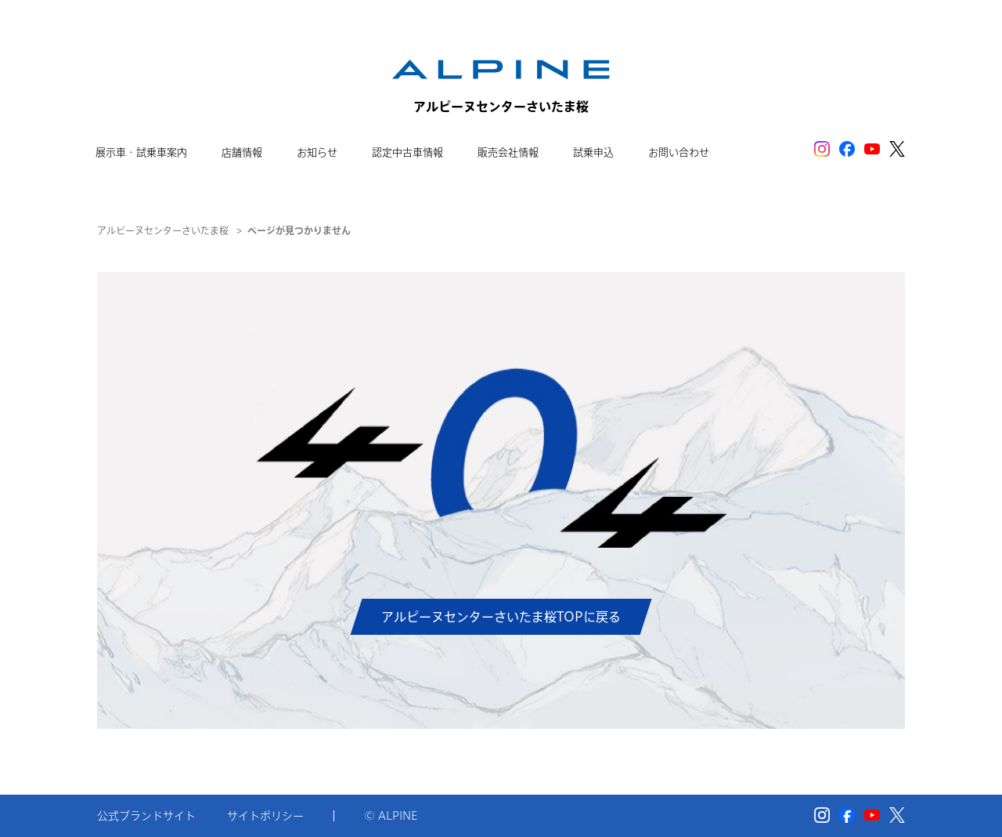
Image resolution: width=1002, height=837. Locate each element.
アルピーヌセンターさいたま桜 (163, 230)
